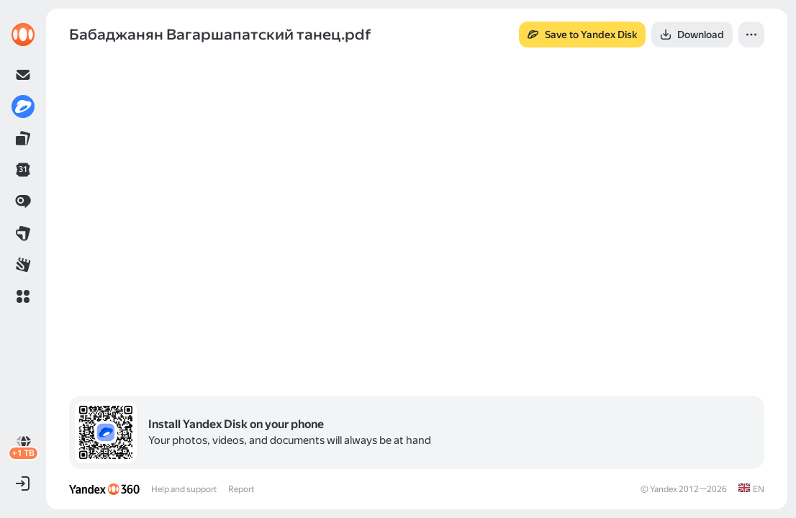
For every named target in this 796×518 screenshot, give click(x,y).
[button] (23, 296)
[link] (23, 34)
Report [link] (241, 489)
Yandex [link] (663, 489)
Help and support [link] (184, 489)
